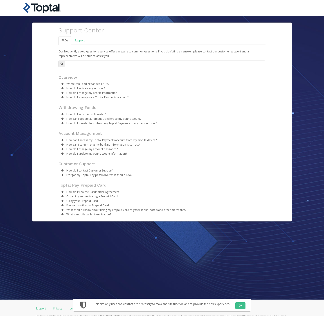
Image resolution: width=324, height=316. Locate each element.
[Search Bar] (165, 64)
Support (79, 40)
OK (240, 305)
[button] (62, 84)
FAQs (64, 40)
